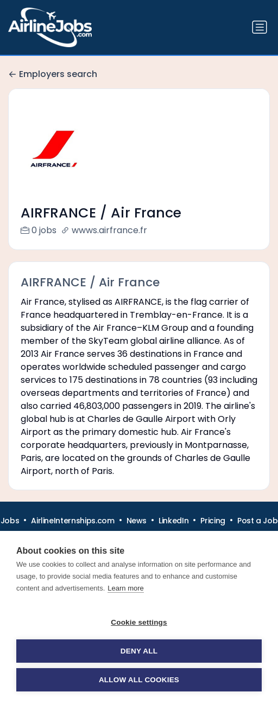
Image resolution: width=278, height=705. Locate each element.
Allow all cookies (139, 680)
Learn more (125, 588)
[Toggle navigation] (259, 27)
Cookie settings (139, 622)
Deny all (139, 651)
